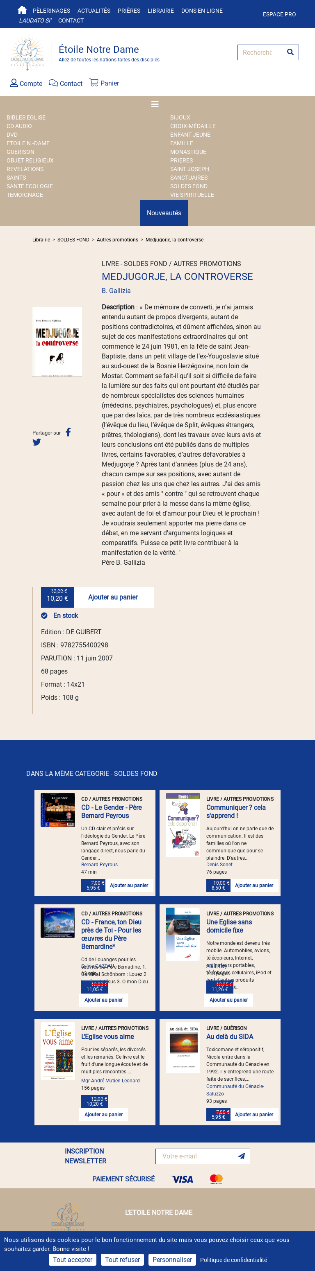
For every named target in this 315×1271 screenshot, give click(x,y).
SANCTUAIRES (189, 177)
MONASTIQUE (188, 152)
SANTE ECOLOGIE (30, 186)
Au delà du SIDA (229, 1037)
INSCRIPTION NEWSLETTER (85, 1156)
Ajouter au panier (112, 597)
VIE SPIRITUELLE (192, 195)
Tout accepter (72, 1260)
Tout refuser (122, 1260)
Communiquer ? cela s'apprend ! (236, 812)
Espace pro (279, 14)
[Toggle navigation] (157, 104)
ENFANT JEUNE (190, 134)
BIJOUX (180, 117)
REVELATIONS (25, 169)
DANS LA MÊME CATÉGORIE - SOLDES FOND (92, 773)
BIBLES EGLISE (26, 117)
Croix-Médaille (193, 126)
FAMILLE (181, 143)
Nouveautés (164, 213)
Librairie (161, 10)
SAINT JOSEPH (189, 169)
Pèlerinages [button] (51, 10)
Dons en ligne (202, 10)
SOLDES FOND (189, 186)
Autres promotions (117, 240)
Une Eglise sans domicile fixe (229, 926)
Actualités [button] (94, 10)
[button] (36, 342)
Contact (71, 20)
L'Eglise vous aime (107, 1037)
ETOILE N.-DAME (28, 143)
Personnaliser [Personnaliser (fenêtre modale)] (172, 1260)
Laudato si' (35, 20)
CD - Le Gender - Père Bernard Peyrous (111, 812)
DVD (12, 134)
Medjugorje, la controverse (174, 240)
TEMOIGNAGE (25, 195)
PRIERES (181, 160)
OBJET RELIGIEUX (30, 160)
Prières (129, 10)
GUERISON (20, 152)
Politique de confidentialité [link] (233, 1260)
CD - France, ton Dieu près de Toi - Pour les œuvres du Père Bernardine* (111, 934)
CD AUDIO (19, 126)
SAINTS (16, 177)
